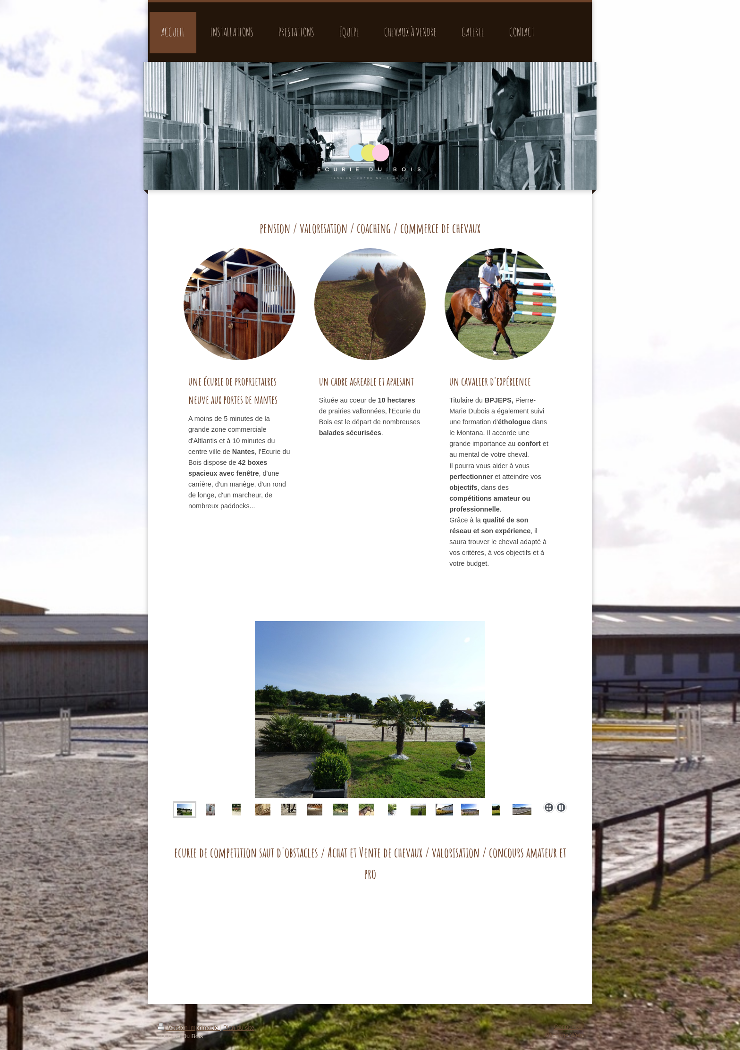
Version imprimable (189, 1028)
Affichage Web (563, 1035)
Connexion (568, 1027)
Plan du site (238, 1028)
